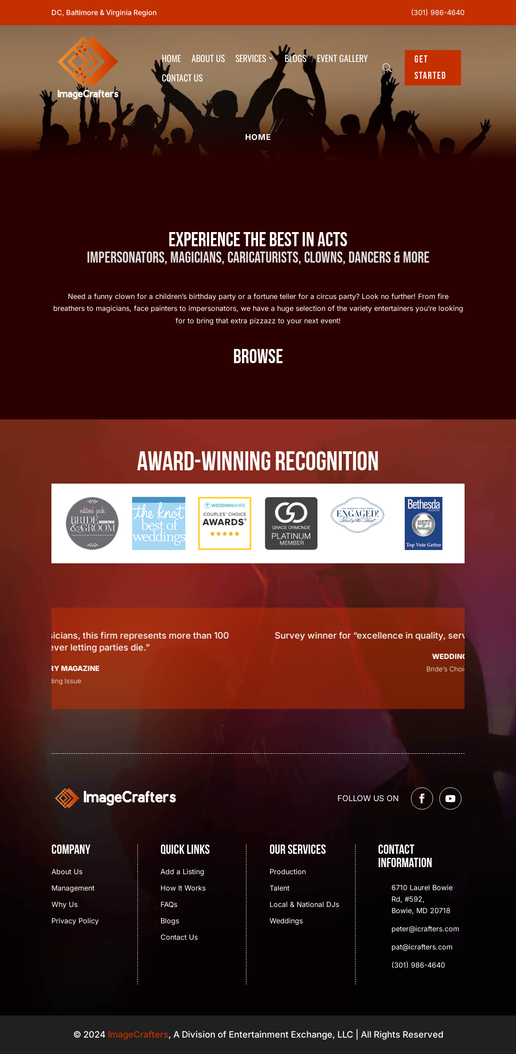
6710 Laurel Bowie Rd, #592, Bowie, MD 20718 (422, 899)
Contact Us (182, 77)
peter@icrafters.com (425, 928)
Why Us (64, 905)
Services (250, 58)
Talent (279, 888)
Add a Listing (182, 872)
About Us (208, 58)
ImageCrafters (138, 1034)
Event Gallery (342, 58)
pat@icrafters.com (422, 946)
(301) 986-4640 (438, 12)
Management (72, 888)
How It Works (183, 888)
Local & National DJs (304, 905)
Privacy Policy (75, 921)
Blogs (295, 58)
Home (171, 58)
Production (288, 872)
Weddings (286, 921)
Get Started (430, 68)
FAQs (168, 905)
